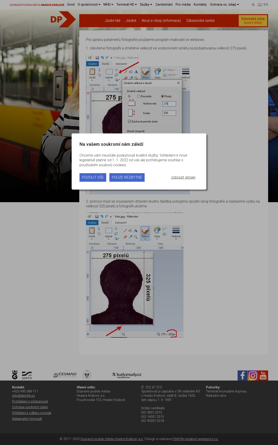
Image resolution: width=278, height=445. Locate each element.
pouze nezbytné (127, 177)
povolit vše (93, 177)
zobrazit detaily (183, 177)
